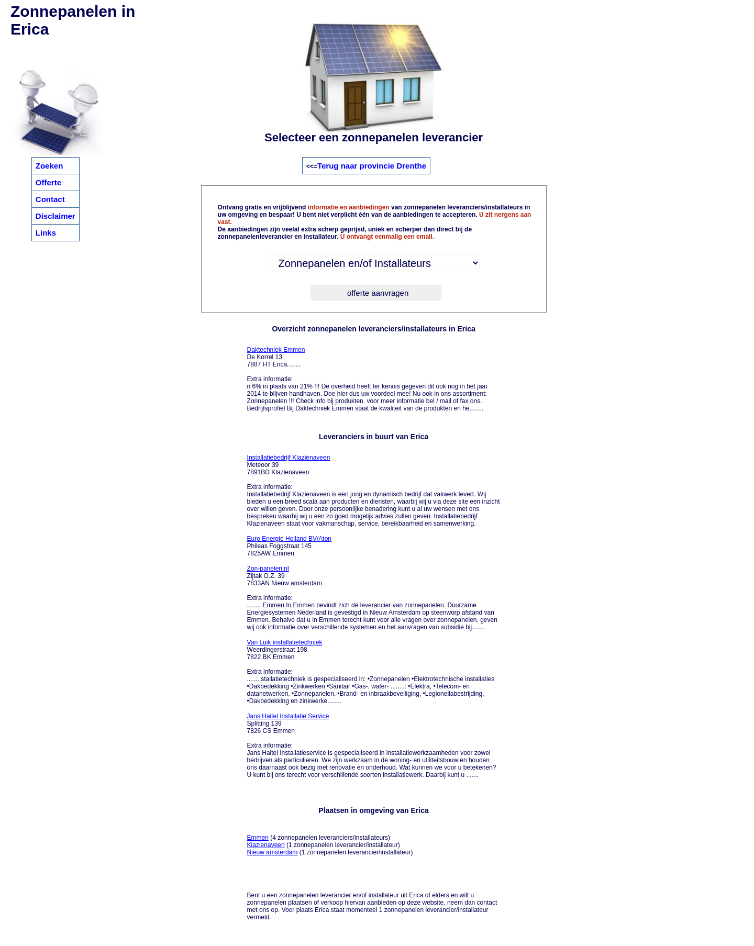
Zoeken (49, 165)
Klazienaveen (266, 845)
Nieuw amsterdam (272, 852)
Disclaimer (55, 216)
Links (46, 232)
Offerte (48, 182)
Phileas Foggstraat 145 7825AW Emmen (289, 546)
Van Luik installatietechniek (285, 642)
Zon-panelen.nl (268, 568)
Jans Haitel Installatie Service (288, 716)
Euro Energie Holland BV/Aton (289, 538)
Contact (50, 199)
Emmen (258, 837)
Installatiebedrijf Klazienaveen (288, 457)
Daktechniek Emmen (276, 349)
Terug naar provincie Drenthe (371, 165)
